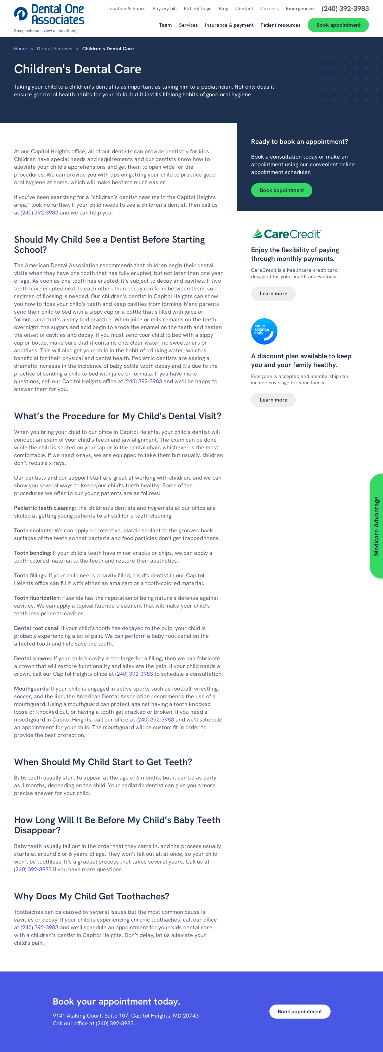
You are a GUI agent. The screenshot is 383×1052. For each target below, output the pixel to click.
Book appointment (282, 190)
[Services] (188, 27)
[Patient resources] (281, 27)
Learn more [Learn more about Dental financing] (273, 293)
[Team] (165, 27)
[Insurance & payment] (229, 27)
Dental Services (54, 48)
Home (20, 48)
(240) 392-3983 (39, 212)
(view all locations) (60, 30)
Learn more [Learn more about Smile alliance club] (273, 399)
